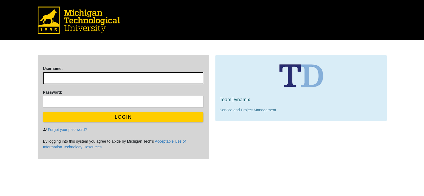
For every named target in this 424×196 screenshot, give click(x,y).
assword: (52, 92)
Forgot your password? (67, 129)
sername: (53, 68)
